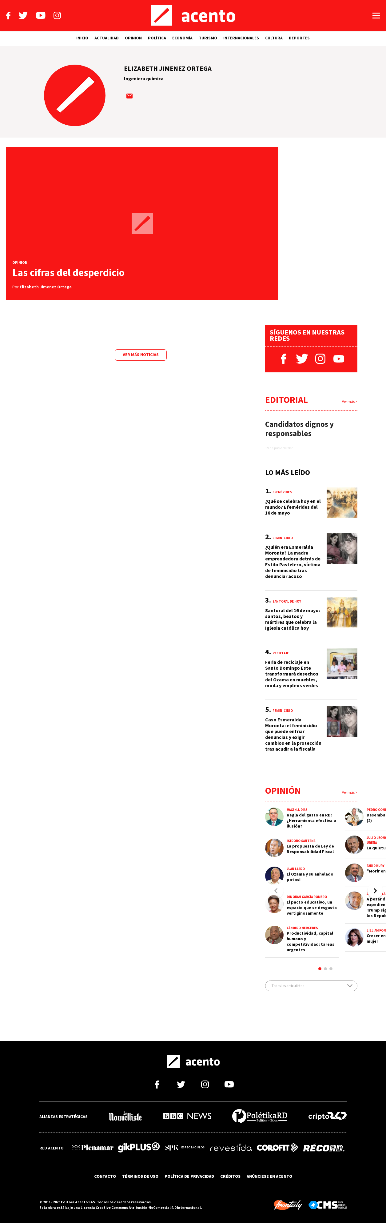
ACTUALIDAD (106, 38)
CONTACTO (105, 1176)
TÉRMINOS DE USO (140, 1176)
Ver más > (349, 401)
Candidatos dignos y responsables (299, 429)
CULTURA (274, 38)
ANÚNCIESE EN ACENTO (269, 1176)
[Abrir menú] (376, 15)
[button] (375, 890)
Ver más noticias (141, 355)
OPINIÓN (133, 38)
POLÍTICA (157, 38)
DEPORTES (299, 38)
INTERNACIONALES (241, 38)
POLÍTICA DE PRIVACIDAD (189, 1176)
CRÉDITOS (230, 1176)
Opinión (283, 790)
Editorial (286, 400)
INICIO (82, 38)
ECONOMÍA (182, 38)
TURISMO (208, 38)
